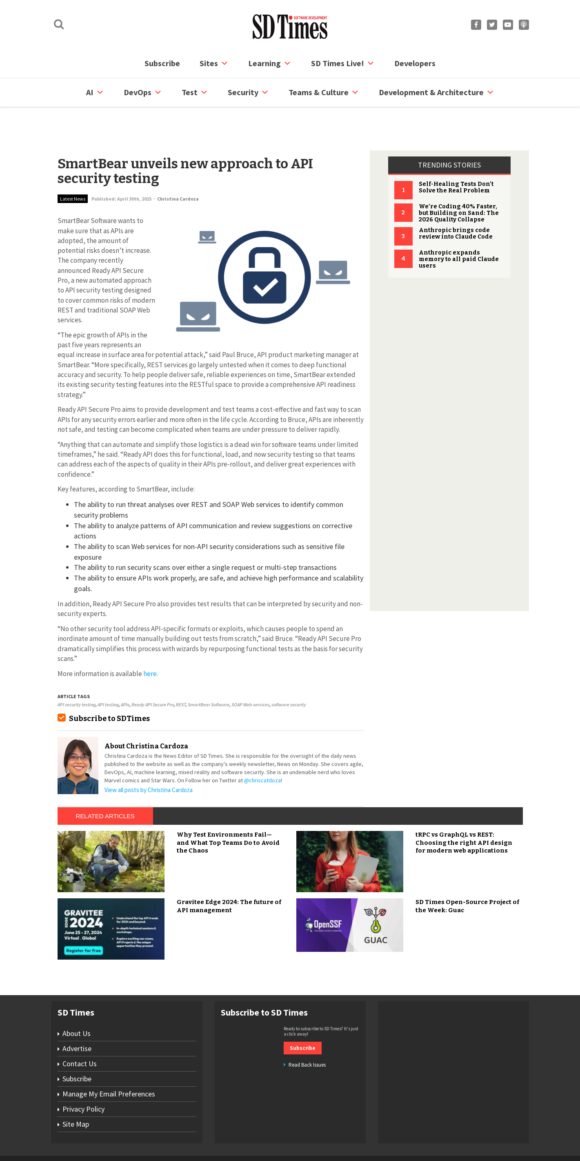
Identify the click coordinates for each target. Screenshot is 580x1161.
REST (181, 673)
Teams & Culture (324, 92)
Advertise (76, 1017)
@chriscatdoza (262, 749)
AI (95, 92)
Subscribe (162, 63)
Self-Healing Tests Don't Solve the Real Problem (456, 156)
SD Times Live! (343, 63)
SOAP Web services (250, 673)
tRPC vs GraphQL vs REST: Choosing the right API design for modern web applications (464, 811)
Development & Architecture (436, 92)
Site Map (75, 1093)
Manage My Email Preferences (108, 1062)
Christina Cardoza (178, 168)
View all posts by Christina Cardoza (148, 759)
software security (288, 673)
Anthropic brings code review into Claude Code (456, 202)
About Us (76, 1002)
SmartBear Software (208, 673)
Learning (269, 63)
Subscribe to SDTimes (109, 687)
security (248, 92)
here (150, 642)
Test (195, 92)
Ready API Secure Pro (152, 673)
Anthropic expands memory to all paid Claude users (459, 228)
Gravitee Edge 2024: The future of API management (229, 875)
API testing (108, 673)
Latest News (72, 168)
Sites (214, 63)
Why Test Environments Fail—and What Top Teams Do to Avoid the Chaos (228, 811)
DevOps (143, 92)
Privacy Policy (83, 1078)
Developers (415, 63)
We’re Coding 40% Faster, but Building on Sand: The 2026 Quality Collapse (459, 182)
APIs (125, 673)
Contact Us (79, 1032)
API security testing (77, 673)
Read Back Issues (307, 1033)
